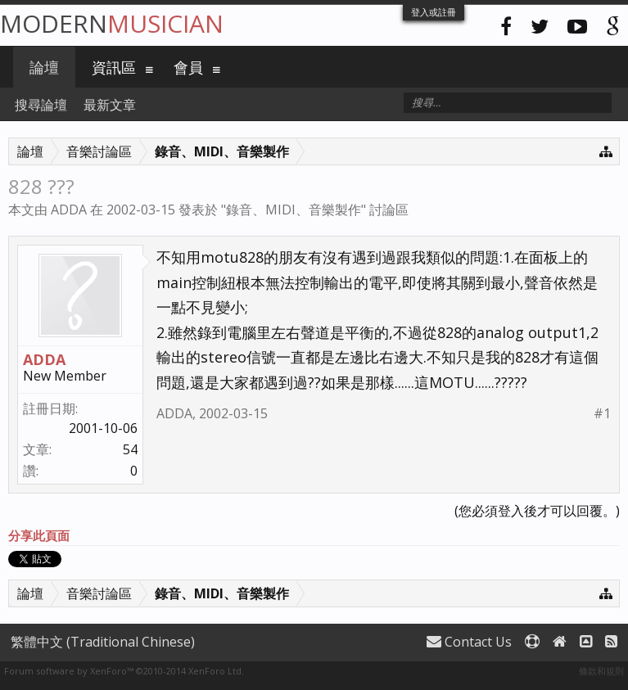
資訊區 (114, 67)
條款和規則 (601, 671)
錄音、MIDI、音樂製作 (293, 210)
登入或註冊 (433, 12)
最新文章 (110, 105)
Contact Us (469, 642)
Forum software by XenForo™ (124, 671)
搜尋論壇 (41, 105)
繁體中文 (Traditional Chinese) (103, 642)
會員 (188, 67)
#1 (602, 413)
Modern (112, 23)
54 (130, 449)
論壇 (44, 67)
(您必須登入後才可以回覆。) (537, 511)
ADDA (69, 210)
